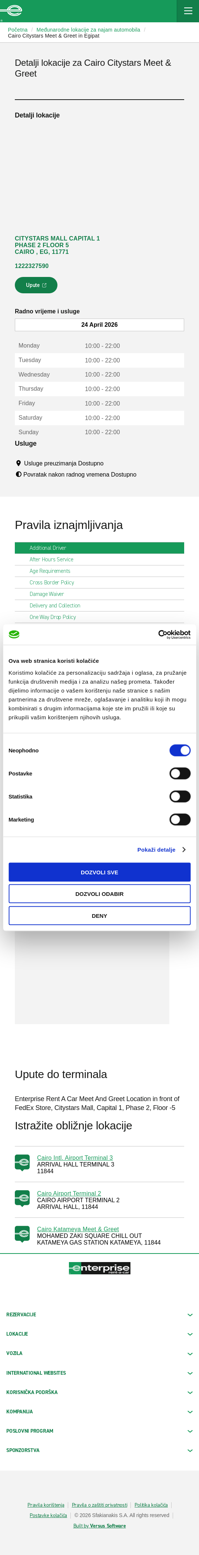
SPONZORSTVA (99, 1450)
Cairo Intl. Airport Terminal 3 (75, 1158)
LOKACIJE (99, 1334)
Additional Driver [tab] (51, 548)
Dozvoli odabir (100, 894)
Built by (99, 1526)
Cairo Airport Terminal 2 (69, 1193)
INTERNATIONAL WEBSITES (99, 1373)
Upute (37, 287)
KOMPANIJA (99, 1411)
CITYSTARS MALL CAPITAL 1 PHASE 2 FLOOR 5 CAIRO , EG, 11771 (57, 245)
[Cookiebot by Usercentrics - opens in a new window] (158, 634)
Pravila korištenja (45, 1505)
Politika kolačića (151, 1505)
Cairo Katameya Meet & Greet (78, 1229)
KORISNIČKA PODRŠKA (99, 1392)
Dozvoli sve (99, 872)
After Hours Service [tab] (54, 559)
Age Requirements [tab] (53, 571)
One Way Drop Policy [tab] (56, 617)
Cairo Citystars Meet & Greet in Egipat (53, 36)
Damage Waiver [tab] (50, 594)
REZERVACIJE (99, 1314)
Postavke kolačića (48, 1515)
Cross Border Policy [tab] (55, 582)
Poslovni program (99, 1431)
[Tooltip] (110, 463)
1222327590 (32, 266)
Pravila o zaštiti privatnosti (99, 1505)
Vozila (99, 1353)
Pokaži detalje (156, 849)
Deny (99, 915)
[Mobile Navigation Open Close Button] (188, 11)
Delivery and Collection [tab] (58, 605)
